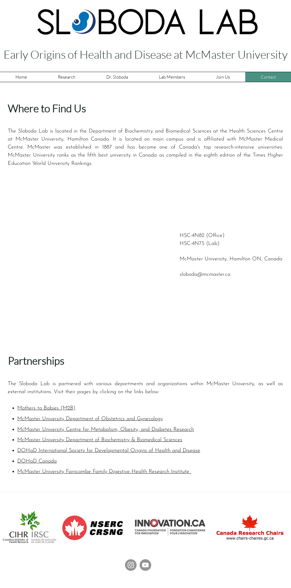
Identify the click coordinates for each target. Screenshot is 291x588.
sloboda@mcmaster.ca (205, 274)
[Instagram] (131, 565)
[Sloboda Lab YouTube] (145, 565)
